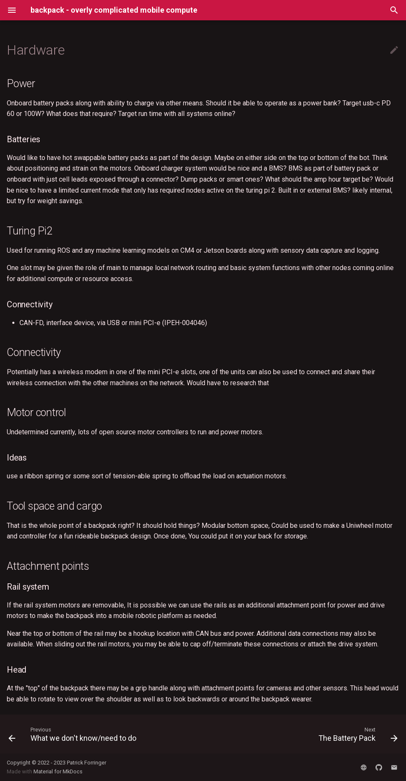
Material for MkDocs (58, 771)
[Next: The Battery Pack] (356, 734)
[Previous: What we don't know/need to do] (74, 734)
